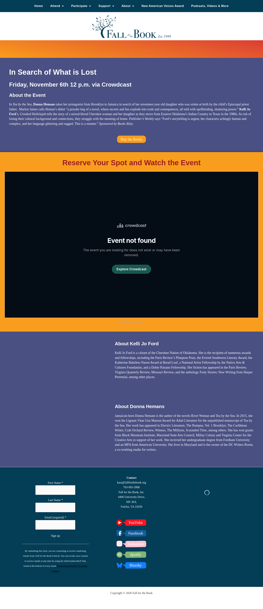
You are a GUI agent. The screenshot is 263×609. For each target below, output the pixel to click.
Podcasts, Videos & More (210, 6)
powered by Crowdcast (131, 322)
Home (38, 6)
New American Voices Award (163, 6)
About (127, 6)
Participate (81, 6)
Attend (57, 6)
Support (106, 6)
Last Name (55, 500)
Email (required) (55, 517)
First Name (55, 482)
